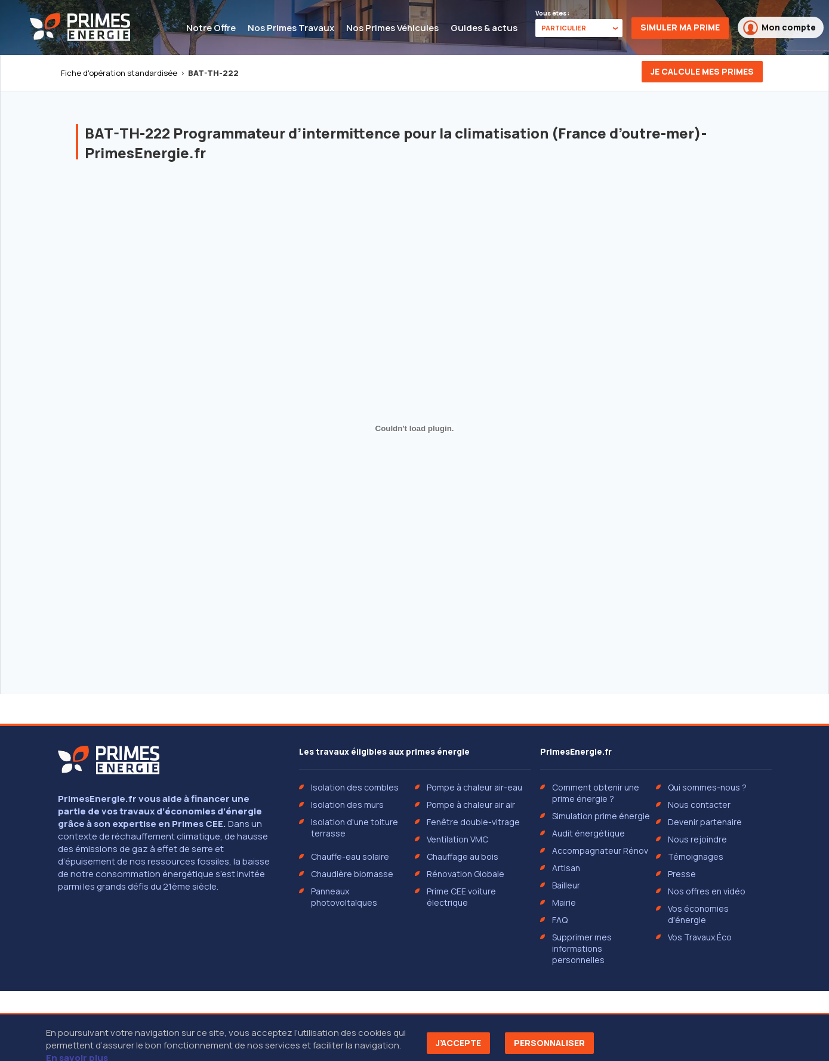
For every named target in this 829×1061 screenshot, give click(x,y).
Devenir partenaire (705, 822)
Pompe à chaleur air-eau (474, 787)
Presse (682, 873)
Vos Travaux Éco (700, 937)
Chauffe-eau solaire (350, 856)
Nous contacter (699, 804)
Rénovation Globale (465, 873)
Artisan (566, 868)
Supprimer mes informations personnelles (582, 948)
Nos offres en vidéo (706, 891)
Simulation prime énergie (601, 816)
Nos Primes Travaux (291, 27)
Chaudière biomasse (352, 873)
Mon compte (779, 27)
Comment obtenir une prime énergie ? (595, 793)
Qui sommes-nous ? (707, 787)
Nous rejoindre (697, 839)
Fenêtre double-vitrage (473, 822)
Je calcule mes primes (702, 71)
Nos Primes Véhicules (392, 27)
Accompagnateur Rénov (600, 850)
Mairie (564, 902)
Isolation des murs (347, 804)
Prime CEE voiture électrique (461, 896)
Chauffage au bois (462, 856)
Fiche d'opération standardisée (119, 72)
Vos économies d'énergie (698, 914)
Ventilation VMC (457, 839)
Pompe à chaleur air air (471, 804)
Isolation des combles (355, 787)
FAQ (560, 919)
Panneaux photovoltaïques (344, 896)
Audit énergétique (588, 833)
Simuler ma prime (680, 27)
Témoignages (695, 856)
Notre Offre (211, 27)
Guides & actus (484, 27)
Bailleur (566, 885)
